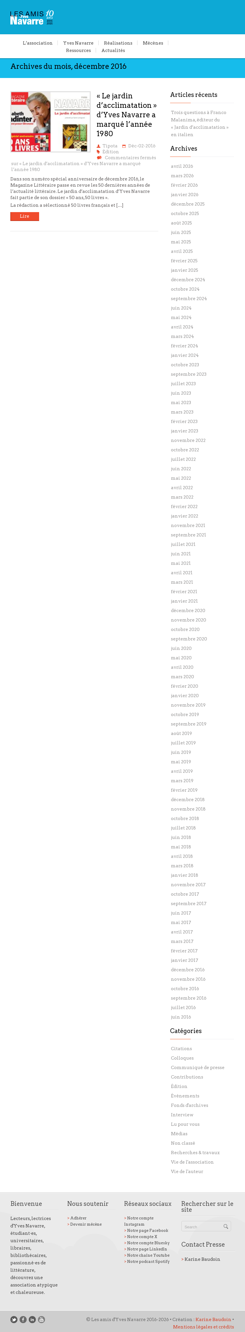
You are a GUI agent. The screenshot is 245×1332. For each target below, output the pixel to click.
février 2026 (184, 185)
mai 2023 (181, 402)
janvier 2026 (184, 194)
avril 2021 (182, 572)
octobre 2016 (185, 988)
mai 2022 (181, 478)
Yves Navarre (78, 42)
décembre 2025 (188, 204)
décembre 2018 (188, 799)
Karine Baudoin (200, 1259)
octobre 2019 (185, 714)
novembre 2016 (188, 979)
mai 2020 (181, 658)
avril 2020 (182, 667)
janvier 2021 (184, 601)
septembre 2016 (188, 998)
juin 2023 (181, 393)
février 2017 (184, 951)
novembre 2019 (188, 705)
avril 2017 (182, 932)
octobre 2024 (185, 289)
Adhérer (77, 1218)
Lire (24, 216)
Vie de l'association (192, 1162)
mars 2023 (182, 412)
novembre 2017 (188, 884)
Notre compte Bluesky (147, 1243)
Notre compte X (140, 1237)
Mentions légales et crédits (203, 1327)
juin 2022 (181, 468)
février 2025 (184, 261)
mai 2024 (181, 317)
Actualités (113, 50)
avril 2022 (182, 487)
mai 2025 (181, 242)
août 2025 (181, 223)
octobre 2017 (185, 894)
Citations (181, 1048)
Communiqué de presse (198, 1067)
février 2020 (184, 686)
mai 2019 (181, 762)
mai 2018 (181, 847)
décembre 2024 (188, 279)
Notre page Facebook (146, 1230)
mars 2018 (182, 866)
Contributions (187, 1077)
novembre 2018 (188, 809)
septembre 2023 (188, 374)
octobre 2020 (185, 629)
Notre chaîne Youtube (146, 1255)
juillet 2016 (183, 1007)
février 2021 (184, 591)
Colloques (182, 1058)
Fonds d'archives (189, 1105)
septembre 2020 (189, 639)
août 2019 (181, 733)
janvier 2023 (184, 431)
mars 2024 (182, 336)
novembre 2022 (188, 440)
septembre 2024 (189, 298)
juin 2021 (181, 554)
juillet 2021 (183, 544)
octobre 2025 (185, 213)
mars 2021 (182, 582)
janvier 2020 (185, 695)
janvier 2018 (184, 875)
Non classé (183, 1143)
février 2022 (184, 506)
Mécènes (153, 42)
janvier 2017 (184, 960)
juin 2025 (181, 232)
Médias (179, 1133)
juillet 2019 (183, 743)
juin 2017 (181, 913)
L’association (38, 42)
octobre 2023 (185, 364)
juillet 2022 (183, 459)
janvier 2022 (184, 516)
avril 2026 (182, 166)
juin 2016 (181, 1017)
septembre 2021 (188, 535)
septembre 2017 (188, 903)
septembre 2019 (188, 724)
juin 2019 (181, 752)
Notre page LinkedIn (145, 1249)
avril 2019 (182, 771)
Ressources (78, 50)
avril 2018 (182, 856)
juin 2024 (181, 308)
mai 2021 (181, 563)
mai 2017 (181, 922)
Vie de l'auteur (187, 1171)
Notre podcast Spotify (147, 1261)
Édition (111, 151)
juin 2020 (181, 648)
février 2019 (184, 790)
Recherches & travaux (195, 1152)
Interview (182, 1115)
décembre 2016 (188, 969)
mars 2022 (182, 497)
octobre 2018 (185, 818)
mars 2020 (182, 676)
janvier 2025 (184, 270)
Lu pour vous (185, 1124)
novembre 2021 (188, 525)
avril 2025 (182, 251)
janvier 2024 (185, 355)
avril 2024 (182, 327)
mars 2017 (182, 941)
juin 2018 (181, 837)
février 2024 (184, 346)
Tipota (110, 146)
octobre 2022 (185, 450)
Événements (185, 1096)
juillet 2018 (183, 828)
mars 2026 (182, 175)
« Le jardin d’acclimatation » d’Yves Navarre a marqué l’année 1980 (127, 115)
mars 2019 (182, 780)
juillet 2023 (183, 383)
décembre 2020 (188, 610)
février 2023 (184, 421)
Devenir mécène (84, 1224)
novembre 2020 (188, 620)
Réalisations (118, 42)
